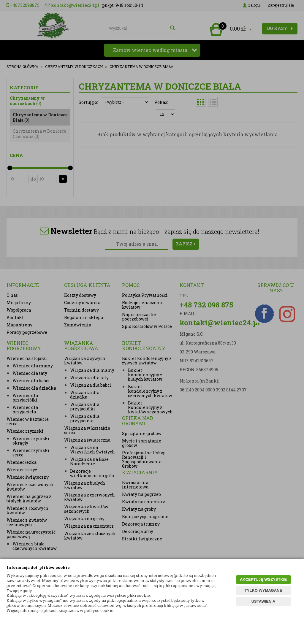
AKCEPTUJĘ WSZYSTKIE (263, 579)
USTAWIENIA (263, 601)
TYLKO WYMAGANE (263, 590)
